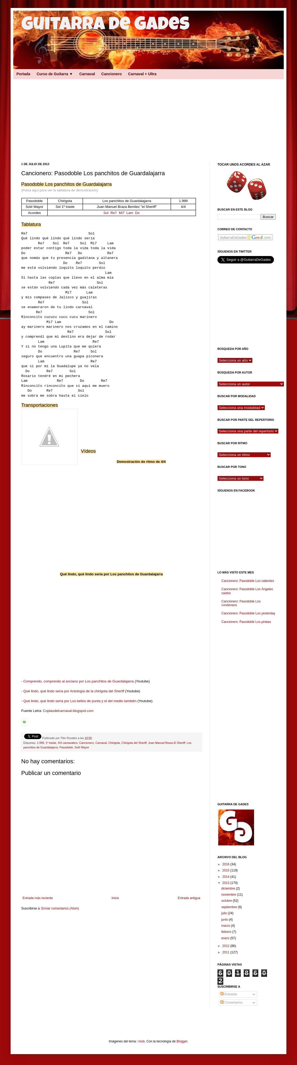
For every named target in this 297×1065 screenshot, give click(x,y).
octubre (227, 901)
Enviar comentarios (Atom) (60, 908)
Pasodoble (66, 747)
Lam (129, 213)
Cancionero (111, 74)
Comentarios (231, 1002)
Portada (23, 74)
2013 (226, 883)
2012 (226, 946)
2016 (226, 864)
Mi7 (121, 213)
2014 (226, 877)
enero (225, 938)
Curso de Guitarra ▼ (55, 74)
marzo (226, 926)
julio (224, 913)
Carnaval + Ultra (142, 74)
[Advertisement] (92, 116)
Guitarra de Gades (105, 25)
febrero (226, 932)
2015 (226, 870)
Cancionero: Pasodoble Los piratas (246, 622)
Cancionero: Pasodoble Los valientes (247, 581)
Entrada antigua (189, 898)
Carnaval (87, 74)
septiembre (229, 907)
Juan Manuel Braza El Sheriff (166, 742)
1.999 (40, 742)
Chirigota (114, 742)
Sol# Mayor (82, 747)
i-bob (141, 1041)
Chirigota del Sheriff (134, 742)
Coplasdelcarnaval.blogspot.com (68, 711)
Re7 (113, 213)
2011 (226, 952)
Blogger (182, 1041)
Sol (105, 213)
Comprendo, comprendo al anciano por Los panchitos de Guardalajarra (78, 681)
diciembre (228, 888)
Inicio (115, 898)
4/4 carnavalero (67, 742)
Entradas (228, 994)
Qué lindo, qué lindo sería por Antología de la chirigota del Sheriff (73, 691)
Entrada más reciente (38, 898)
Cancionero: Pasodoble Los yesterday (248, 613)
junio (225, 919)
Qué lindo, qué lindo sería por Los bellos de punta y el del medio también (80, 701)
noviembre (229, 894)
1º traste (51, 742)
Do (137, 213)
